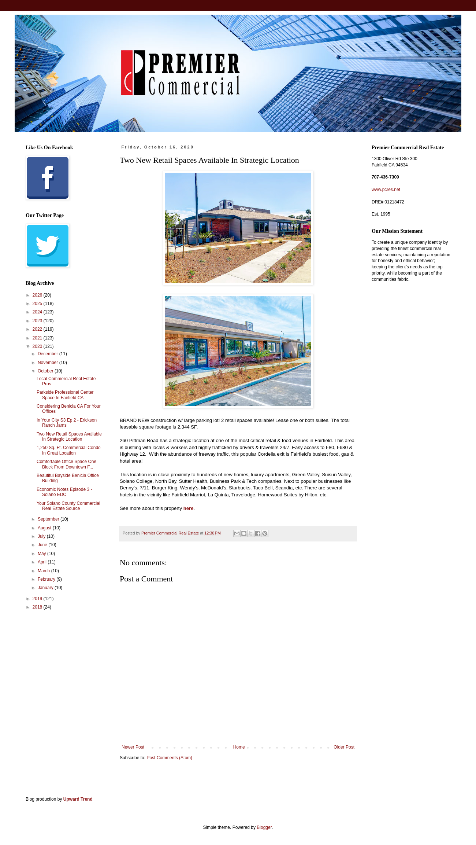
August (45, 527)
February (47, 579)
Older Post (344, 747)
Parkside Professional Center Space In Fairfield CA (65, 395)
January (46, 587)
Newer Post (133, 747)
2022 (38, 329)
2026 (38, 295)
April (43, 562)
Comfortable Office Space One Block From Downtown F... (66, 464)
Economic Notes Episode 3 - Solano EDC (64, 492)
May (42, 553)
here (188, 508)
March (44, 570)
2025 (38, 303)
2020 (38, 346)
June (43, 544)
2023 (38, 320)
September (49, 519)
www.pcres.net (386, 189)
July (42, 536)
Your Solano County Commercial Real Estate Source (68, 506)
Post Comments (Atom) (169, 757)
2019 (38, 598)
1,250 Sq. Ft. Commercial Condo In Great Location (69, 450)
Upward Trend (78, 799)
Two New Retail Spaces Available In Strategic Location (69, 436)
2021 (38, 338)
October (46, 371)
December (48, 353)
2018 (38, 607)
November (48, 362)
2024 (38, 312)
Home (239, 747)
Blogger (264, 827)
